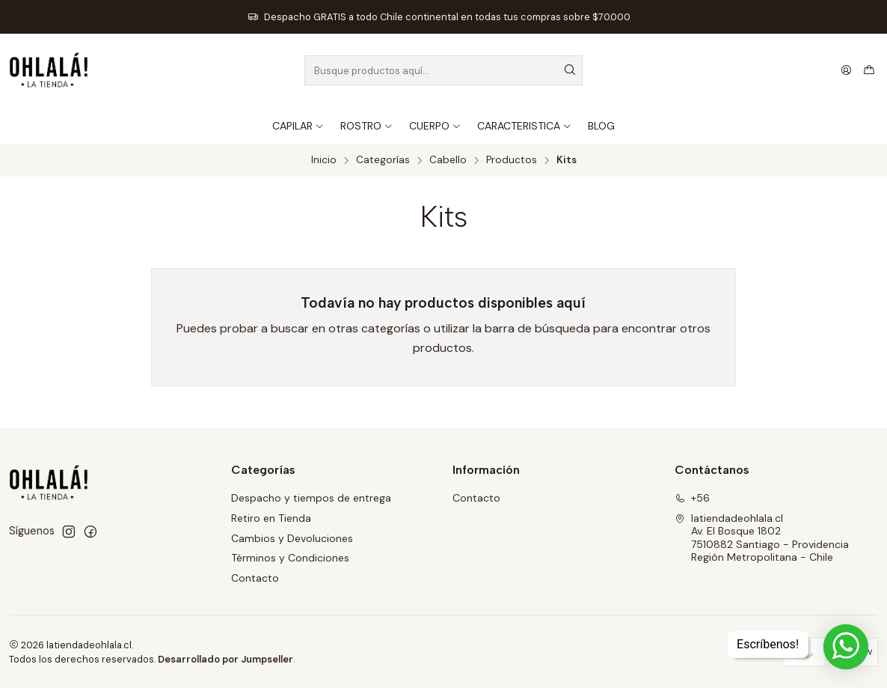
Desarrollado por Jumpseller (225, 659)
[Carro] (869, 70)
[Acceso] (846, 70)
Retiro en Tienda (271, 518)
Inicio (324, 160)
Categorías (383, 160)
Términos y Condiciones (290, 557)
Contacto (255, 578)
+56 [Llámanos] (692, 498)
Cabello (448, 160)
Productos (511, 160)
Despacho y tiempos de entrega (311, 498)
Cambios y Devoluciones (292, 538)
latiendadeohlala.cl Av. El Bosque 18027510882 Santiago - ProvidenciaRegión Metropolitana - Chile (762, 537)
